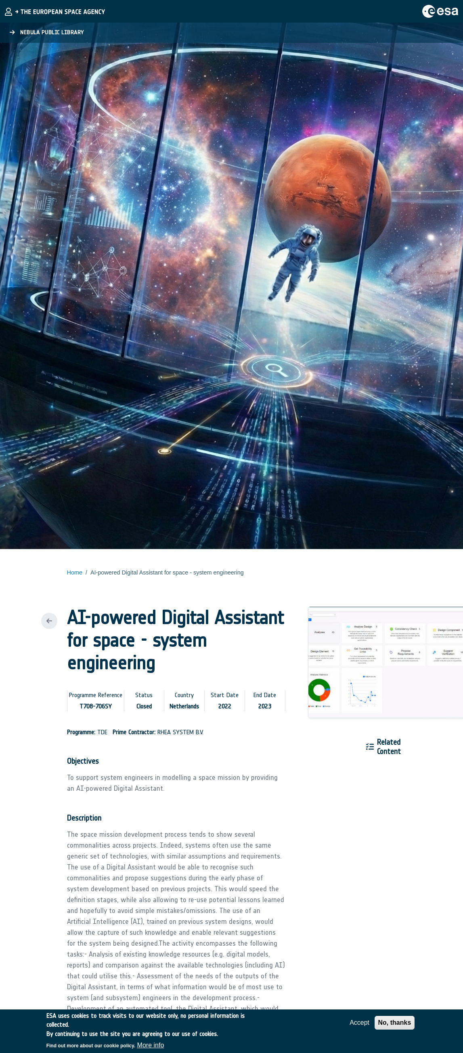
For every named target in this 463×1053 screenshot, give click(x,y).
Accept (359, 1026)
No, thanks (394, 1026)
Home (74, 572)
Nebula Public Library (47, 32)
